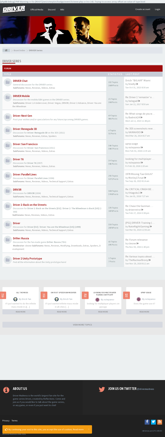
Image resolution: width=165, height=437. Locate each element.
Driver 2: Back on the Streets (30, 205)
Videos (44, 87)
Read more (78, 429)
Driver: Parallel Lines (25, 174)
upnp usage (131, 143)
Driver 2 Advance (78, 103)
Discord (51, 9)
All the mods (22, 292)
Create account (142, 9)
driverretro (134, 209)
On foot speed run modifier (63, 292)
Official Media (36, 9)
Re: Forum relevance (136, 239)
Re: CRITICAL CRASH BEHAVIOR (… (144, 189)
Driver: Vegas (54, 103)
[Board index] (6, 50)
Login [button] (157, 9)
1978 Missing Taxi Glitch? (139, 174)
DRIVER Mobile (21, 96)
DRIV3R (65, 103)
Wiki (62, 9)
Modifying (65, 245)
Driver (16, 223)
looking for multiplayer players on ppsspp (104, 293)
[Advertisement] (82, 357)
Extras (52, 87)
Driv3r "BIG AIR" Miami (137, 80)
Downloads (76, 245)
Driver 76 (18, 159)
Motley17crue (135, 177)
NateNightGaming (138, 226)
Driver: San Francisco (25, 144)
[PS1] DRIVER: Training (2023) (141, 222)
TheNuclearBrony (138, 260)
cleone (28, 245)
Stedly (131, 84)
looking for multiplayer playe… (142, 158)
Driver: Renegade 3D (25, 129)
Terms (15, 420)
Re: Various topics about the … (142, 256)
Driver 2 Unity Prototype (27, 258)
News (28, 87)
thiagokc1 (134, 192)
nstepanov (134, 147)
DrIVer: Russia (21, 238)
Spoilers (53, 136)
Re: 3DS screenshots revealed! (141, 128)
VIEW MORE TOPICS (82, 324)
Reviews (36, 87)
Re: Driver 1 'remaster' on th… (142, 97)
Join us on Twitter (131, 388)
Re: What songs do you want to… (143, 113)
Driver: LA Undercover (36, 103)
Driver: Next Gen (22, 115)
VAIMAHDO (134, 132)
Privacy (6, 420)
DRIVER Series (11, 61)
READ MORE (20, 311)
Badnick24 (134, 117)
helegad (132, 100)
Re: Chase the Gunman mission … (143, 206)
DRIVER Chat (20, 81)
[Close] (89, 429)
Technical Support (57, 181)
